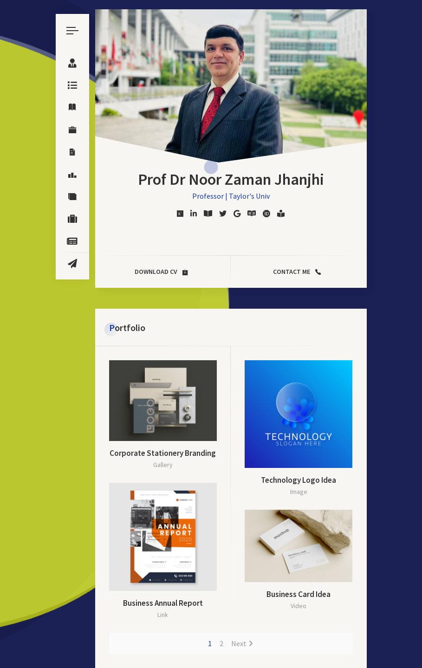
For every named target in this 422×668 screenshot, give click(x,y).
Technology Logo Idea (298, 480)
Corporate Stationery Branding (163, 453)
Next (239, 643)
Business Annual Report (163, 603)
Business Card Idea (298, 594)
